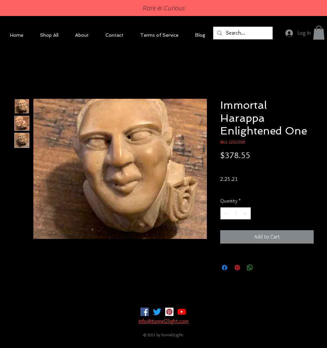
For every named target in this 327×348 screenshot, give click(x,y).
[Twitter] (157, 312)
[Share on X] (263, 268)
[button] (319, 33)
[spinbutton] (236, 213)
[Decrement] (225, 213)
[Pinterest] (169, 312)
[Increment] (246, 213)
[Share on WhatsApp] (250, 268)
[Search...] (242, 33)
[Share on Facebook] (225, 268)
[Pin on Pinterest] (237, 268)
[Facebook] (144, 312)
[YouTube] (182, 312)
